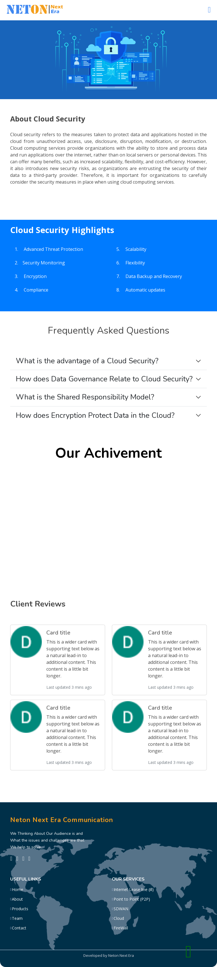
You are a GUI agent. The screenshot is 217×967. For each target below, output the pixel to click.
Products (20, 909)
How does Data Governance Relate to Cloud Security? (104, 379)
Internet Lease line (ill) (134, 890)
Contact (19, 928)
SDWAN (121, 909)
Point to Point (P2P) (132, 899)
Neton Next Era (121, 955)
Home (17, 890)
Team (17, 918)
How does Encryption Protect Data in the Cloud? (95, 415)
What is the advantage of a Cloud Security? (87, 361)
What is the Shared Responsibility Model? (85, 397)
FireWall (121, 928)
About (17, 899)
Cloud (119, 918)
